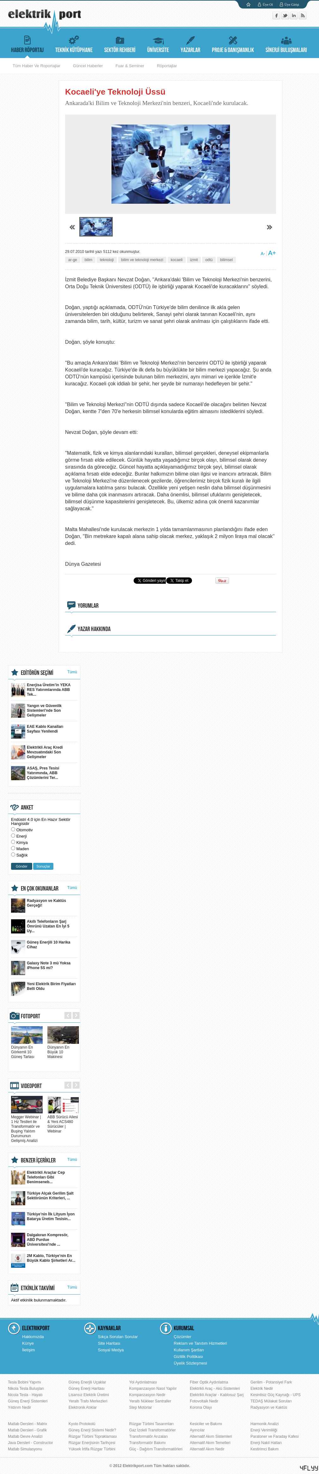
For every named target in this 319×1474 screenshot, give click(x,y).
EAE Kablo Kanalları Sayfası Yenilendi (37, 731)
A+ (272, 252)
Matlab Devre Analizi (25, 1436)
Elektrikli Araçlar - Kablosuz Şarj (217, 1395)
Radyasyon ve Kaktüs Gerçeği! (38, 905)
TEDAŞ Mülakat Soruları (271, 1401)
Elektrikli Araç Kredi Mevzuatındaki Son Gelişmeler (37, 752)
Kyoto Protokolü (82, 1424)
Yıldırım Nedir (19, 1407)
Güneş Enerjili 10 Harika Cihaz (40, 947)
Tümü (72, 672)
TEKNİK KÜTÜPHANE (74, 43)
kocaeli (177, 260)
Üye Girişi (292, 4)
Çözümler (182, 1337)
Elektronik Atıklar (83, 1407)
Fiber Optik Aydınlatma (209, 1382)
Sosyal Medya (111, 1350)
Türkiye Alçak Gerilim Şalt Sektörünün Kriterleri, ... (42, 1198)
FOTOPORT (30, 1016)
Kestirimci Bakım (264, 1449)
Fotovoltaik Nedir (204, 1401)
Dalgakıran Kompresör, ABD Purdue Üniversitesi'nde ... (39, 1240)
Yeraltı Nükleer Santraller (150, 1401)
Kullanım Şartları (189, 1350)
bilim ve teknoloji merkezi (142, 260)
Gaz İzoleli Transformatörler (152, 1430)
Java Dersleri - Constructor (30, 1443)
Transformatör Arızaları (148, 1436)
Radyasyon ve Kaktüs (268, 1407)
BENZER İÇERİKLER (38, 1160)
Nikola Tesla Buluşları (26, 1388)
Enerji (21, 836)
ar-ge (72, 260)
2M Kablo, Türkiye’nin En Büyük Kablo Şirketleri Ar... (43, 1261)
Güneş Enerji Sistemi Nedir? (92, 1430)
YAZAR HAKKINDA (94, 629)
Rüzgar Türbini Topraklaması (93, 1436)
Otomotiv (24, 830)
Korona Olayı (201, 1407)
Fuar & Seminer (130, 65)
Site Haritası (109, 1343)
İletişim (28, 1350)
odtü (209, 260)
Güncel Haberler (88, 65)
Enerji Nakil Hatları (266, 1443)
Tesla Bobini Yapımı (24, 1382)
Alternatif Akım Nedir (207, 1449)
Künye (28, 1343)
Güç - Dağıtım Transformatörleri (156, 1449)
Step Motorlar (140, 1407)
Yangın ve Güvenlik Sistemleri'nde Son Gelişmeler (36, 711)
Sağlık (22, 855)
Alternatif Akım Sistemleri (211, 1436)
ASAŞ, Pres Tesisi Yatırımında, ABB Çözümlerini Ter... (35, 773)
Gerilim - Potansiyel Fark (271, 1382)
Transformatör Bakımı (147, 1443)
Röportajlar (167, 65)
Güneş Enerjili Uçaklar (87, 1382)
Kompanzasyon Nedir (147, 1395)
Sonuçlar (43, 866)
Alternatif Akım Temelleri (210, 1443)
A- (263, 253)
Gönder (21, 866)
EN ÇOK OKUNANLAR (39, 888)
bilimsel (226, 260)
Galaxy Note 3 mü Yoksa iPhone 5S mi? (40, 968)
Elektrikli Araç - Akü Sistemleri (215, 1388)
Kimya (22, 842)
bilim (89, 260)
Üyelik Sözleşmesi (190, 1363)
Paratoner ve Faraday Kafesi (274, 1436)
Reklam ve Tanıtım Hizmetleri (200, 1343)
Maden (22, 848)
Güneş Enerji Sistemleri (27, 1401)
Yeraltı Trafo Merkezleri (88, 1401)
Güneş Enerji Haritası (87, 1388)
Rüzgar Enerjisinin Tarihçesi (92, 1443)
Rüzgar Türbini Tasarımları (151, 1424)
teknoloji (107, 260)
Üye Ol (268, 4)
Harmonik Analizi (264, 1424)
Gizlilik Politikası (188, 1356)
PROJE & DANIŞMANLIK (233, 43)
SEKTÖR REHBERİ (119, 43)
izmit (194, 260)
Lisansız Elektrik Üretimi (89, 1395)
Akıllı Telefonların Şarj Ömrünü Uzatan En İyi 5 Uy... (40, 926)
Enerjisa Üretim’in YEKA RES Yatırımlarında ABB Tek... (41, 690)
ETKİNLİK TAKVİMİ (38, 1288)
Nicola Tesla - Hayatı (25, 1395)
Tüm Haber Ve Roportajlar (36, 65)
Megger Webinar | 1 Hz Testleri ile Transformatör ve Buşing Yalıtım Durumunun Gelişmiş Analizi (27, 1126)
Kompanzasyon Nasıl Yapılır (153, 1388)
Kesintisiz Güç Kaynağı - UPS (275, 1395)
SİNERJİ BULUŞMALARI (286, 43)
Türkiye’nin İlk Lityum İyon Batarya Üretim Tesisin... (43, 1219)
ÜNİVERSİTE (158, 43)
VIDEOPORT (31, 1086)
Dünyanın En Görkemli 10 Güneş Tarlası (27, 1049)
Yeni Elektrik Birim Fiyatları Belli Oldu (43, 989)
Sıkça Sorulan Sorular (118, 1337)
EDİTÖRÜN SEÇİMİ (37, 673)
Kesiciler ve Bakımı (206, 1424)
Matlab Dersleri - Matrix (27, 1424)
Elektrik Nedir (261, 1388)
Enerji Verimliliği (263, 1430)
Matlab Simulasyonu (25, 1449)
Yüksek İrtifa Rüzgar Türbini (92, 1449)
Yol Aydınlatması (143, 1382)
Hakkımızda (33, 1337)
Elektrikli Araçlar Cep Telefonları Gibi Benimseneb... (38, 1177)
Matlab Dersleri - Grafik (27, 1430)
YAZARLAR (190, 43)
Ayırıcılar (197, 1430)
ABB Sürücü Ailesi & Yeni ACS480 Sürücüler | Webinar (63, 1121)
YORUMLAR (88, 606)
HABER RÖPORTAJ (27, 43)
